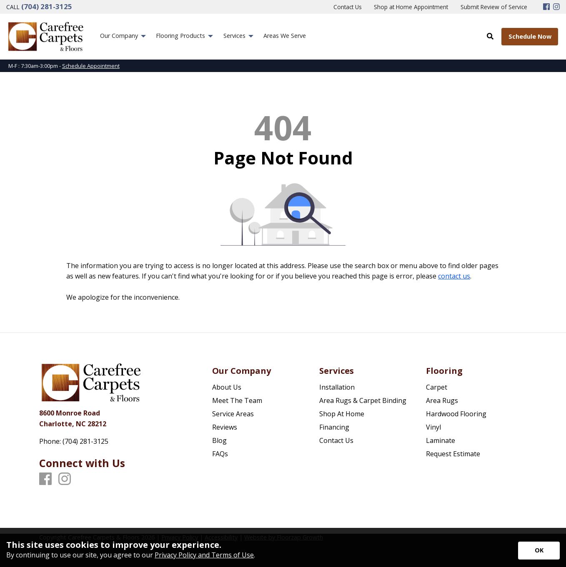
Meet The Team (237, 400)
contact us (454, 276)
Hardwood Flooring (456, 413)
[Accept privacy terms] (539, 551)
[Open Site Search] (490, 36)
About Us (226, 387)
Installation (337, 387)
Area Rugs (442, 400)
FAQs (220, 453)
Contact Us (336, 440)
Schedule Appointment (91, 66)
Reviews (224, 427)
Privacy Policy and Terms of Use (204, 555)
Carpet (436, 387)
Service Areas (233, 413)
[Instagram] (556, 7)
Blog (219, 440)
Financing (334, 427)
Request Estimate (453, 453)
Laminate (440, 440)
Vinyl (433, 427)
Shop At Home (341, 413)
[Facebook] (546, 7)
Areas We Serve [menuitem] (284, 36)
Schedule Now (529, 36)
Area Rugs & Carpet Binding (362, 400)
